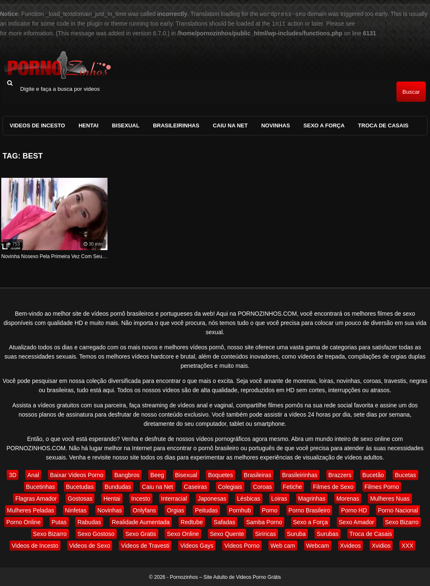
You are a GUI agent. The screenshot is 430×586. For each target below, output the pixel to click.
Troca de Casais (383, 124)
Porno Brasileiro (309, 509)
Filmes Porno (381, 486)
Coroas (262, 486)
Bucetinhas (40, 486)
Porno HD (354, 509)
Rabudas (89, 521)
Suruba (296, 533)
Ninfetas (76, 509)
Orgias (175, 509)
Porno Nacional (398, 509)
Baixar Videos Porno (76, 474)
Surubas (327, 533)
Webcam (317, 544)
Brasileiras (257, 474)
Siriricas (265, 533)
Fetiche (292, 486)
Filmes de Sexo (333, 486)
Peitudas (206, 509)
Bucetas (405, 474)
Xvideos (350, 544)
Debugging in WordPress (389, 23)
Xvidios (381, 544)
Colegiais (230, 486)
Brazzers (339, 474)
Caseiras (195, 486)
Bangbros (126, 474)
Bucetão (373, 474)
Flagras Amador (36, 497)
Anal (33, 474)
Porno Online (23, 521)
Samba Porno (264, 521)
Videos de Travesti (145, 544)
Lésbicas (248, 497)
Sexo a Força (324, 124)
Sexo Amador (356, 521)
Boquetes (220, 474)
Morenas (347, 497)
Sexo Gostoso (96, 533)
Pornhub (240, 509)
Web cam (282, 544)
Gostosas (80, 497)
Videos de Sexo (89, 544)
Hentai (88, 124)
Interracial (174, 497)
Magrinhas (311, 497)
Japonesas (212, 497)
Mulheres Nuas (389, 497)
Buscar (411, 91)
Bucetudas (80, 486)
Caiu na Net (230, 124)
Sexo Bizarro (402, 521)
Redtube (192, 521)
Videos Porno (242, 544)
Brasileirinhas (176, 124)
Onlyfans (144, 509)
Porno (270, 509)
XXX (407, 544)
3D (12, 474)
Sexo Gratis (140, 533)
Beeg (157, 474)
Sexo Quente (227, 533)
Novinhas (275, 124)
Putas (59, 521)
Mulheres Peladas (30, 509)
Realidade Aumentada (141, 521)
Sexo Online (183, 533)
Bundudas (118, 486)
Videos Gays (196, 544)
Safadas (224, 521)
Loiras (279, 497)
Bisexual (125, 124)
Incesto (140, 497)
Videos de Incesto (37, 124)
